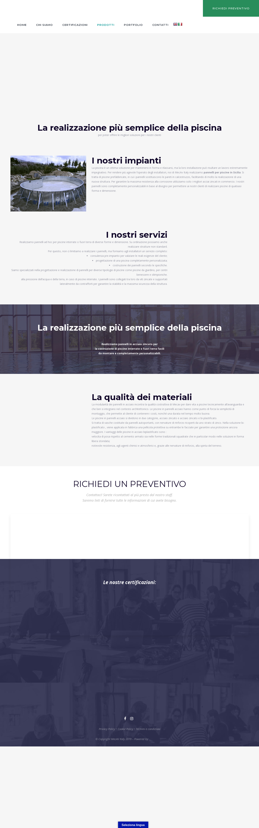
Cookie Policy (125, 729)
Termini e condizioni (148, 729)
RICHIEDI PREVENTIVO (230, 8)
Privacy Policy (107, 729)
